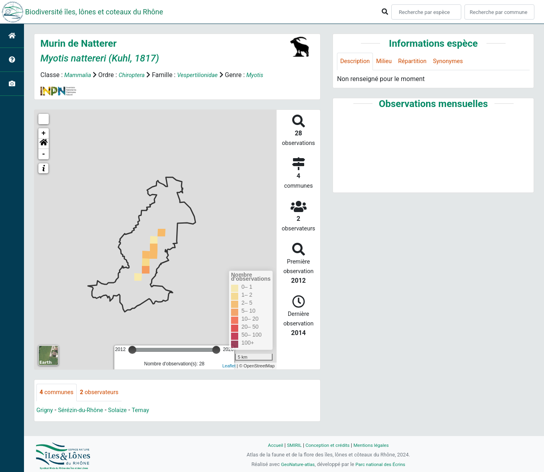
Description (356, 61)
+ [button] (44, 133)
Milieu (387, 61)
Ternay (149, 410)
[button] (43, 144)
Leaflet (228, 365)
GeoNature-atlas (295, 464)
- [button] (44, 154)
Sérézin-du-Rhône (84, 410)
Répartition (418, 61)
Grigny (45, 410)
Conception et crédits (327, 445)
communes (58, 393)
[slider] (132, 350)
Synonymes (456, 61)
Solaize (124, 410)
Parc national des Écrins (382, 464)
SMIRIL (291, 445)
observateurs (104, 393)
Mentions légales (374, 445)
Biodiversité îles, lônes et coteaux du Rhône (94, 12)
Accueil (271, 445)
